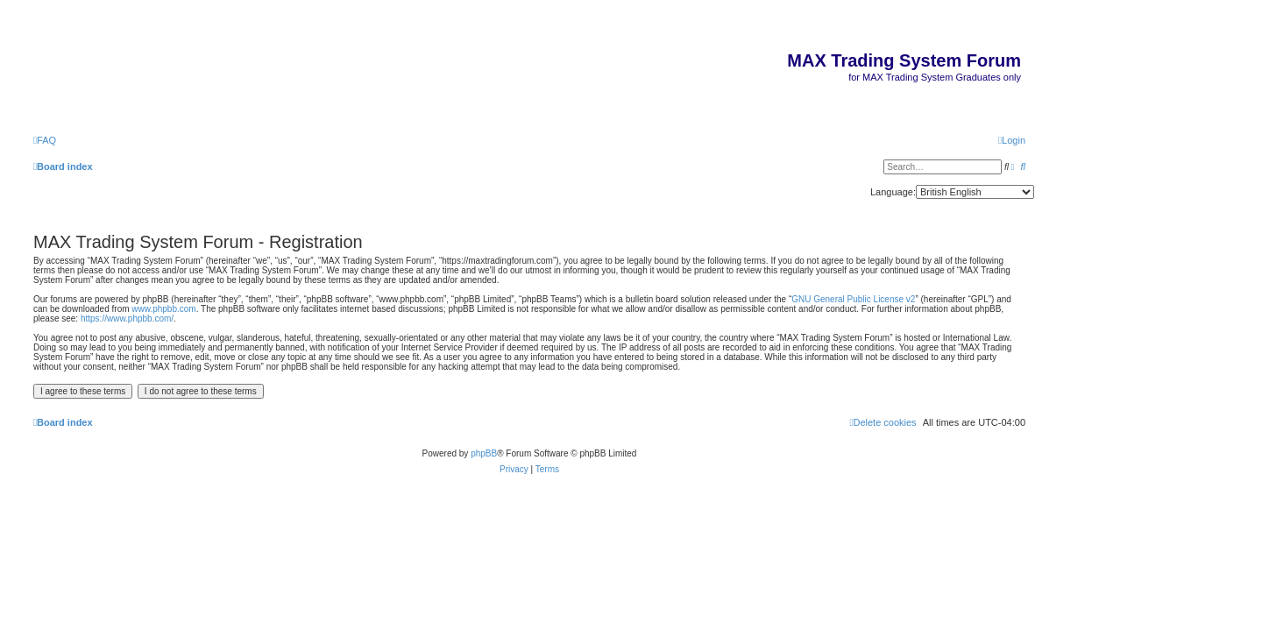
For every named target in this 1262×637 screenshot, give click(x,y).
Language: (893, 192)
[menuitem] (44, 140)
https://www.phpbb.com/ (127, 318)
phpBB (484, 453)
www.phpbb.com (163, 309)
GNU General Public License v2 (853, 299)
